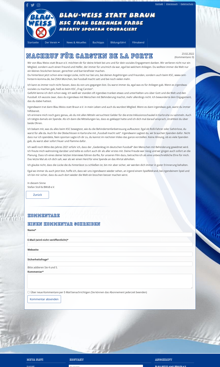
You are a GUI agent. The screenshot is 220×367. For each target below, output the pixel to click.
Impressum (172, 3)
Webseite (33, 249)
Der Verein (51, 42)
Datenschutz (187, 3)
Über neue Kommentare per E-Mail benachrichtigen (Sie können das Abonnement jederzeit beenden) (89, 292)
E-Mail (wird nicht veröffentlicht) (48, 240)
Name (34, 230)
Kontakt (159, 3)
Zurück (37, 195)
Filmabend (138, 42)
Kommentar (36, 272)
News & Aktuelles (76, 42)
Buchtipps (98, 42)
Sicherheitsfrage (38, 259)
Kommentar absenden (44, 299)
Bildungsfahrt (118, 42)
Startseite (33, 42)
